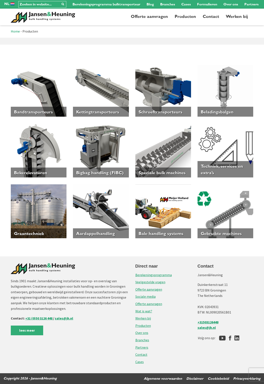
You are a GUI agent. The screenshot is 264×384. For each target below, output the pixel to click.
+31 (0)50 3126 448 (39, 318)
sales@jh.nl (64, 318)
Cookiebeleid (218, 378)
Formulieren (207, 4)
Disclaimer (194, 378)
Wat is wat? (143, 311)
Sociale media (145, 296)
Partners (251, 4)
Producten (185, 16)
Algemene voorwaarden (163, 378)
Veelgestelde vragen (150, 282)
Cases (186, 4)
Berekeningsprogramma (153, 275)
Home (15, 31)
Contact (211, 16)
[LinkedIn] (236, 338)
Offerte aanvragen (149, 16)
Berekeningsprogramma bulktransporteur (106, 4)
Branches (167, 4)
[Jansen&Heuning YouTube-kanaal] (222, 338)
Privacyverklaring (247, 378)
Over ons (230, 4)
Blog (150, 4)
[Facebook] (230, 338)
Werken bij (237, 16)
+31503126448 (208, 322)
